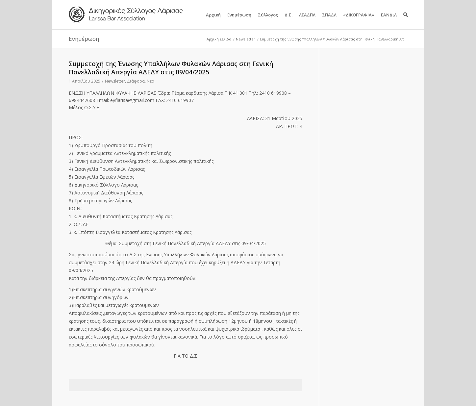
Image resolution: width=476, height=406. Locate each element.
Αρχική (213, 20)
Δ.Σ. (288, 20)
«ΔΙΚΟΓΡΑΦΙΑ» (359, 20)
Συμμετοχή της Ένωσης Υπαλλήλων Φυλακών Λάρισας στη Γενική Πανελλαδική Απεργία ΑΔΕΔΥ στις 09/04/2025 (171, 68)
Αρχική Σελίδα (219, 39)
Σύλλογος (268, 20)
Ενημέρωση (239, 20)
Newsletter (245, 39)
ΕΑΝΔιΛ (389, 20)
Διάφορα (136, 81)
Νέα (150, 81)
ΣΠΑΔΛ (329, 20)
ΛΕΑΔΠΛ (307, 20)
